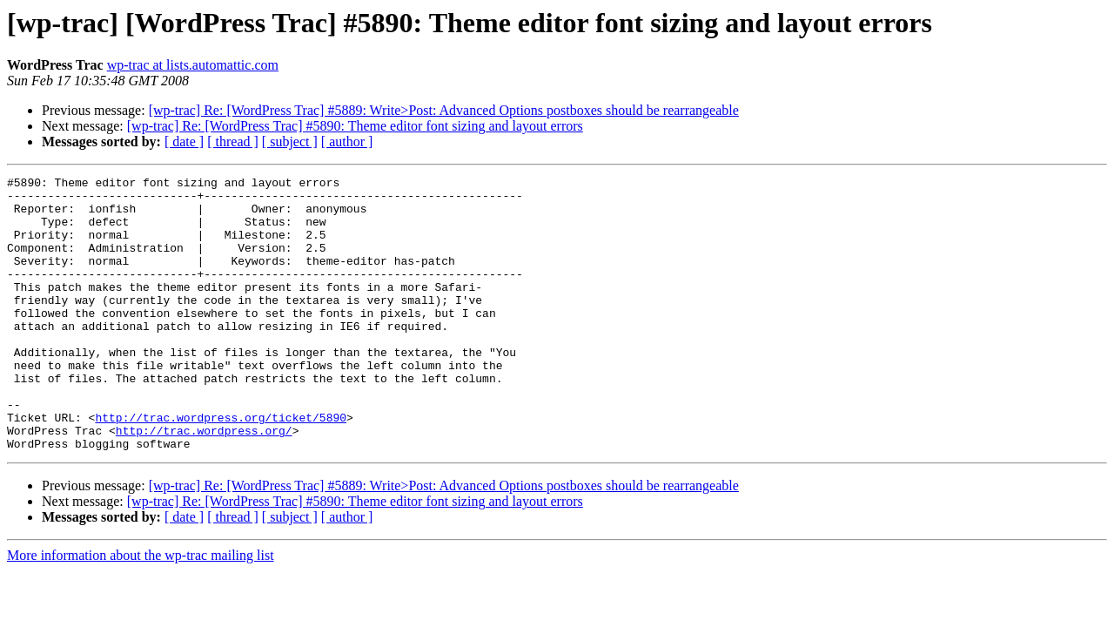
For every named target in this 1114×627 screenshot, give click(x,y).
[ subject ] (290, 141)
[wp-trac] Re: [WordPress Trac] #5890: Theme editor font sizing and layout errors (355, 125)
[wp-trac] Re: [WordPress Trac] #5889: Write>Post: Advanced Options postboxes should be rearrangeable (444, 110)
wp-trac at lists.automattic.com (192, 64)
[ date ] (184, 141)
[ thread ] (232, 141)
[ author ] (347, 141)
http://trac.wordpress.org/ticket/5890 (220, 467)
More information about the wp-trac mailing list (140, 610)
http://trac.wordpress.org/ (204, 482)
